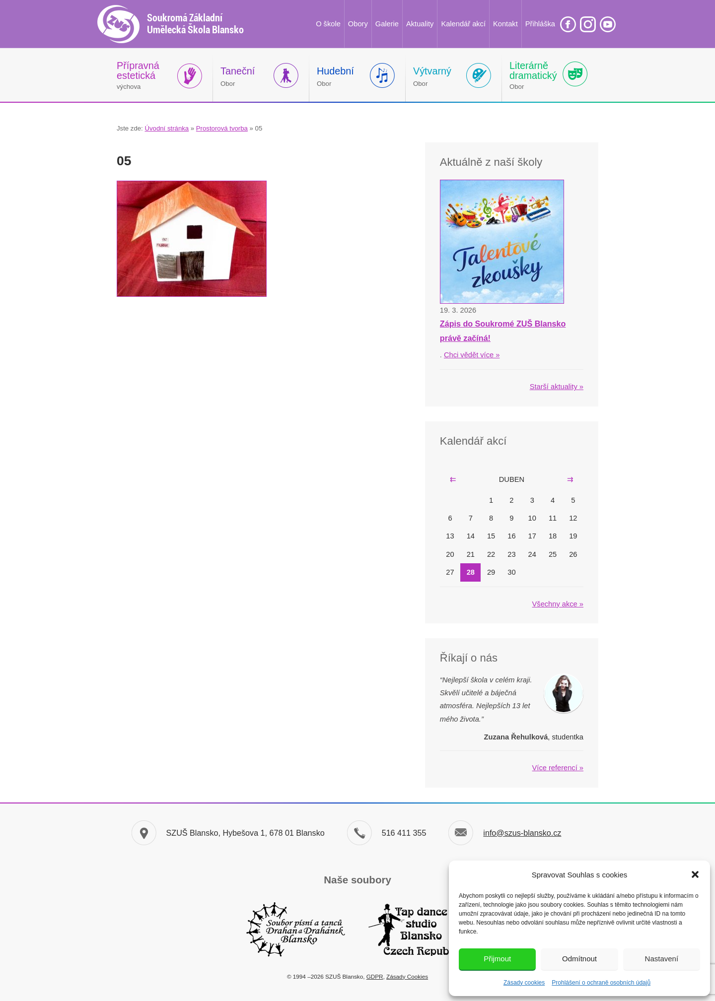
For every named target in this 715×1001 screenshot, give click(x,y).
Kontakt (505, 24)
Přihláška (540, 24)
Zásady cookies (524, 982)
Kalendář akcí (463, 24)
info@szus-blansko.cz (522, 832)
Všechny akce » (557, 604)
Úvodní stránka (166, 128)
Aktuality (419, 24)
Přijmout (497, 958)
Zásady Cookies (407, 976)
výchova (138, 75)
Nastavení (662, 958)
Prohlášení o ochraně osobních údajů (601, 982)
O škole (328, 24)
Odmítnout (579, 958)
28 (471, 572)
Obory (358, 24)
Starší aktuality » (556, 387)
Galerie (387, 24)
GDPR (374, 976)
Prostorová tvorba (222, 128)
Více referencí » (557, 768)
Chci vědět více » (472, 355)
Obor (237, 76)
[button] (695, 874)
